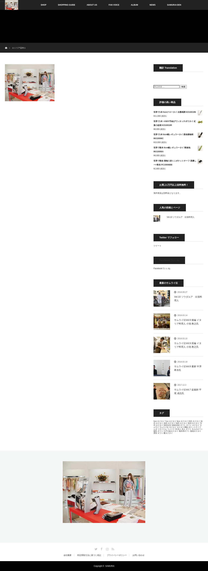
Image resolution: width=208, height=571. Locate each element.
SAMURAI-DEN (174, 5)
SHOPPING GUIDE (66, 5)
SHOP (36, 5)
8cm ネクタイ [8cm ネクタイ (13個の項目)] (182, 421)
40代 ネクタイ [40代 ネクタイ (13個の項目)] (169, 423)
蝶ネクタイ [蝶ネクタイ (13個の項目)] (168, 433)
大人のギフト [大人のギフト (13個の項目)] (197, 429)
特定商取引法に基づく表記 (89, 555)
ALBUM (134, 5)
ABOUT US (92, 5)
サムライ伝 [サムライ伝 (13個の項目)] (164, 427)
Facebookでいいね (169, 260)
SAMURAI (109, 566)
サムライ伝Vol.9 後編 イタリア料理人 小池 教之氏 (187, 322)
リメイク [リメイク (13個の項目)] (171, 429)
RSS (112, 548)
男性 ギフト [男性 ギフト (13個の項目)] (158, 433)
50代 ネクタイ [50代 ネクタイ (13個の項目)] (181, 423)
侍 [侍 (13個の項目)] (176, 429)
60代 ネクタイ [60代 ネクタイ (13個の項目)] (193, 423)
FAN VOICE (114, 5)
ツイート (157, 246)
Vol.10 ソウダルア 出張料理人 (181, 217)
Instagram (106, 548)
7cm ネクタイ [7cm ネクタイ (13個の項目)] (170, 421)
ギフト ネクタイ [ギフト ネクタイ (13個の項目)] (192, 425)
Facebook (101, 548)
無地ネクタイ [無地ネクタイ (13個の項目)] (195, 431)
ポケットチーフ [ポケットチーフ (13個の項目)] (194, 427)
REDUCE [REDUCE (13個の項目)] (167, 425)
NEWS (153, 5)
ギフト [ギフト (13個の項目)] (183, 425)
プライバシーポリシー (117, 555)
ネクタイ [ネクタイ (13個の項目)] (172, 427)
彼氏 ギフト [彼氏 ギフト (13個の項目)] (158, 431)
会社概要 (67, 555)
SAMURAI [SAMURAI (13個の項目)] (176, 425)
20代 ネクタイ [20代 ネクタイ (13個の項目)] (194, 421)
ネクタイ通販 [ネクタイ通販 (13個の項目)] (182, 427)
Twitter (95, 548)
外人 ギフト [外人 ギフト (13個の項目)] (186, 429)
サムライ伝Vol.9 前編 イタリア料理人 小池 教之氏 (187, 345)
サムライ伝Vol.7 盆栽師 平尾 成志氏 (187, 391)
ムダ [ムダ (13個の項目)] (155, 429)
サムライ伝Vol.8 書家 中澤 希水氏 (187, 368)
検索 (183, 87)
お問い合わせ (138, 555)
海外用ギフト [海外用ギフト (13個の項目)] (184, 431)
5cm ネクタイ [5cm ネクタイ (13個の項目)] (159, 421)
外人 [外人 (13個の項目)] (179, 429)
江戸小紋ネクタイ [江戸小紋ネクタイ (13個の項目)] (171, 431)
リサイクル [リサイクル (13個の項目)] (162, 429)
